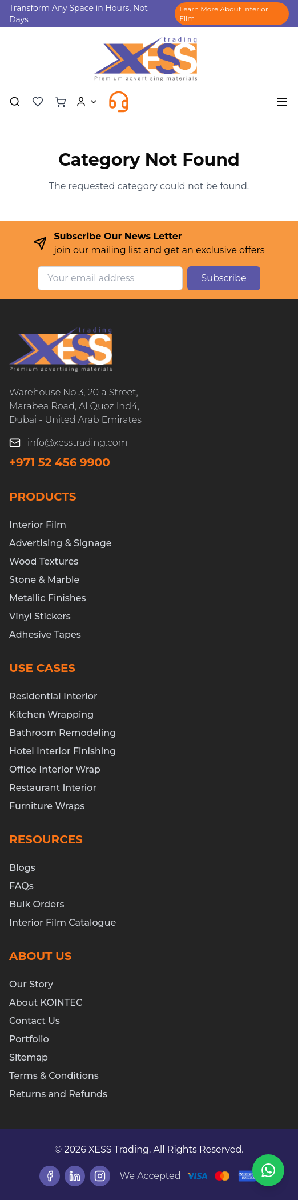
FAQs (21, 886)
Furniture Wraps (46, 806)
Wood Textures (43, 561)
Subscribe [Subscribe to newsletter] (223, 278)
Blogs (22, 867)
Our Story (31, 984)
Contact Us (34, 1020)
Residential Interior (53, 696)
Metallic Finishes (47, 598)
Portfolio (29, 1039)
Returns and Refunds (58, 1094)
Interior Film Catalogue (62, 922)
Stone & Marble (44, 579)
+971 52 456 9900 (59, 462)
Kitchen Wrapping (51, 714)
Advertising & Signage (60, 543)
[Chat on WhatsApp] (268, 1170)
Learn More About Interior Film (223, 13)
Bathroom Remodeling (62, 732)
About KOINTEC (45, 1002)
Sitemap (28, 1057)
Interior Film (37, 524)
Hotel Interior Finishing (62, 751)
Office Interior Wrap (54, 769)
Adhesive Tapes (45, 634)
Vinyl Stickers (40, 616)
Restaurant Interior (52, 787)
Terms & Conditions (54, 1075)
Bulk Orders (37, 904)
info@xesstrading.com (77, 442)
